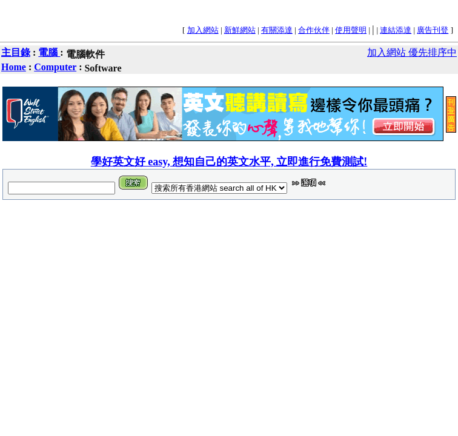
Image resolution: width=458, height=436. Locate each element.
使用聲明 (351, 30)
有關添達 (277, 30)
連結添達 (395, 30)
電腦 (49, 52)
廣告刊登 (432, 30)
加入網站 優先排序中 (412, 52)
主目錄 (15, 52)
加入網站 (203, 30)
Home (13, 67)
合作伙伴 (314, 30)
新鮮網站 (240, 30)
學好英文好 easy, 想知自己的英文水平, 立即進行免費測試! (229, 162)
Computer (55, 67)
